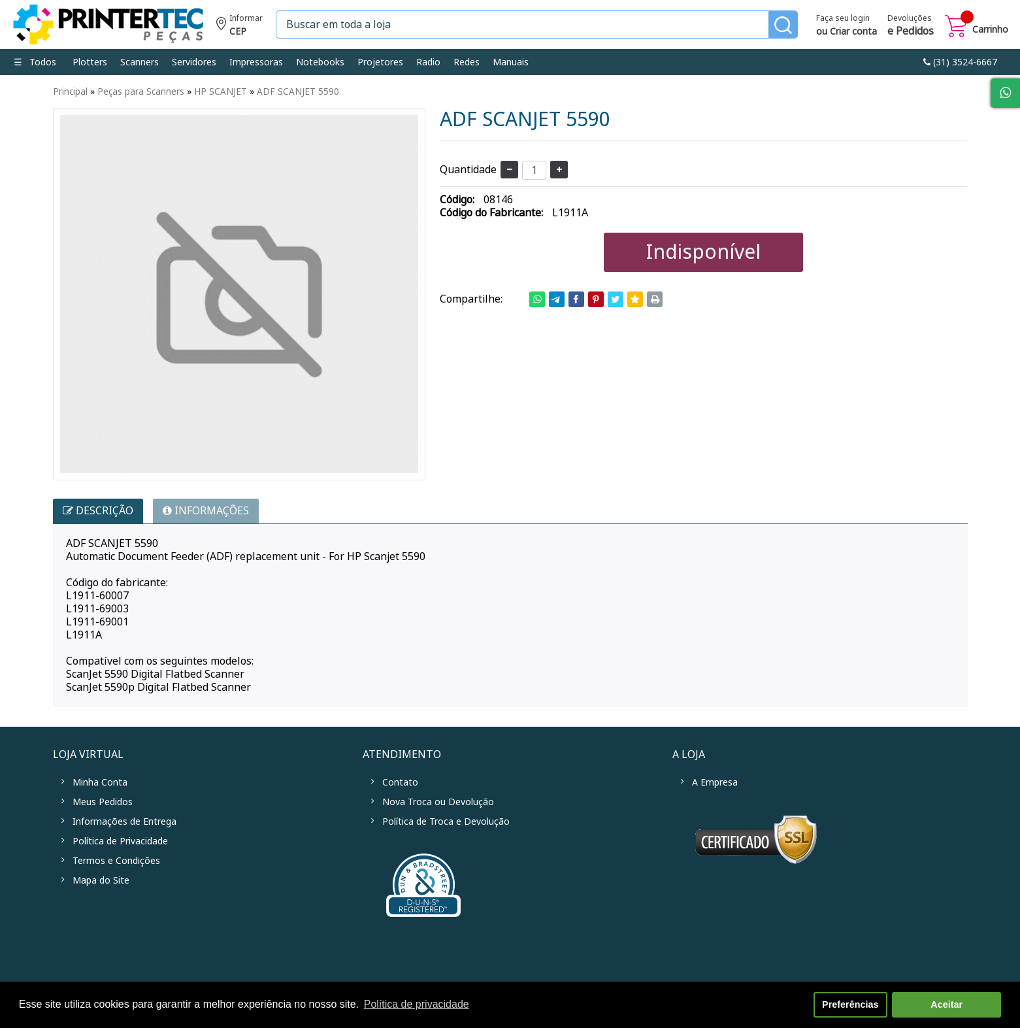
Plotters (90, 62)
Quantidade (468, 169)
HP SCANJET (220, 91)
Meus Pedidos (103, 801)
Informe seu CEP (239, 26)
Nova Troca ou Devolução (438, 801)
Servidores (194, 62)
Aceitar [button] (946, 1004)
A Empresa (715, 782)
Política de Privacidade (120, 841)
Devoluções (910, 26)
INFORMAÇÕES (206, 510)
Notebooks (320, 62)
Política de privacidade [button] (416, 1004)
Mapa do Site (101, 880)
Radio (428, 62)
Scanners (139, 62)
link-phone (960, 62)
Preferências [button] (850, 1004)
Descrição (98, 510)
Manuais (511, 62)
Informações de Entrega (124, 821)
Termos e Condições (116, 860)
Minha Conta (100, 782)
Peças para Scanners (140, 91)
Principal (70, 91)
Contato (400, 782)
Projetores (380, 62)
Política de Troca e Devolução (446, 821)
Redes (466, 62)
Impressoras (256, 62)
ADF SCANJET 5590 (298, 91)
